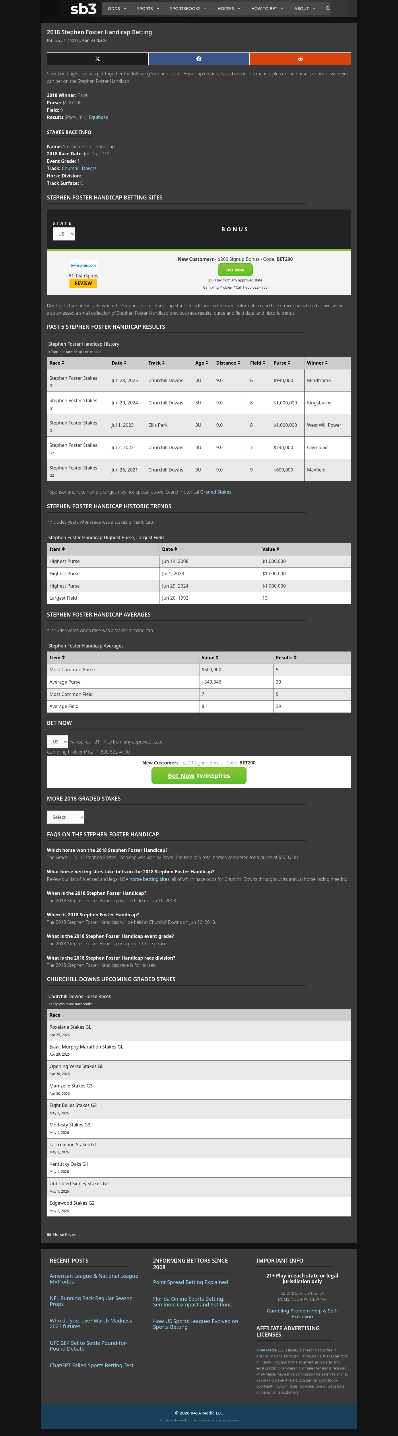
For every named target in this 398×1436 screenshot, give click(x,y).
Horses (231, 8)
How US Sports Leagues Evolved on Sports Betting (195, 1324)
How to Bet (270, 8)
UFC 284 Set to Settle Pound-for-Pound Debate (89, 1345)
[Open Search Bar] (325, 8)
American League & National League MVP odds (94, 1278)
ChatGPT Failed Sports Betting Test (92, 1365)
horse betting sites (149, 879)
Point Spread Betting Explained (190, 1282)
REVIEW (83, 283)
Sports (150, 8)
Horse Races (64, 1234)
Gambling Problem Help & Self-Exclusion (302, 1313)
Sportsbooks (191, 8)
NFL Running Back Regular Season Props (91, 1301)
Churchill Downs (79, 168)
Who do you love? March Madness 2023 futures (91, 1323)
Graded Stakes (216, 492)
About (307, 8)
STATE (63, 223)
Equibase (98, 117)
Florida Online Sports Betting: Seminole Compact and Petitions (192, 1301)
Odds (119, 8)
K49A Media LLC (270, 1350)
